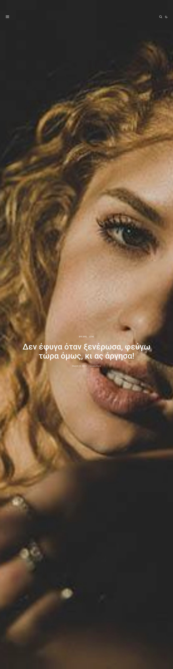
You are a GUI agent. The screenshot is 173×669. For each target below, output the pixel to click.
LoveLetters (95, 366)
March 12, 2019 (79, 366)
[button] (166, 17)
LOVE (91, 337)
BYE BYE (83, 337)
